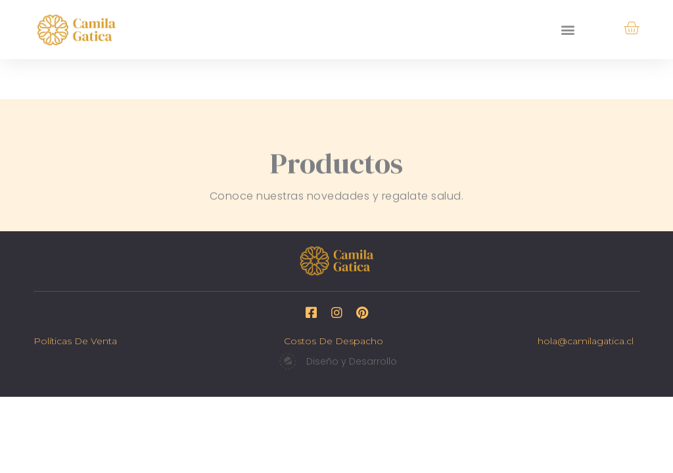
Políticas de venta (75, 341)
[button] (568, 29)
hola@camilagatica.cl (586, 341)
